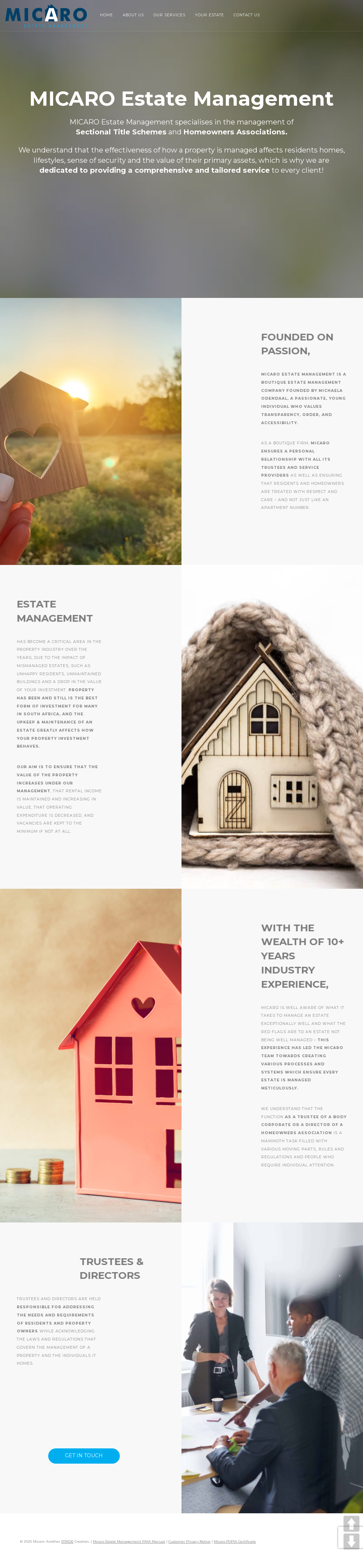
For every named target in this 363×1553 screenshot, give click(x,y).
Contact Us (247, 15)
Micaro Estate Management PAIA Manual (129, 1541)
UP (351, 1524)
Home (106, 15)
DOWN (351, 1541)
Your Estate (209, 15)
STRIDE (67, 1541)
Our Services (169, 15)
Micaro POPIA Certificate (235, 1541)
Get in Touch (84, 1455)
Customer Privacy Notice (189, 1541)
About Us (133, 15)
